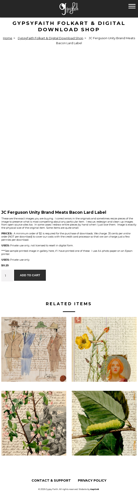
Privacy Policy (92, 480)
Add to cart (30, 275)
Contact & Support (51, 480)
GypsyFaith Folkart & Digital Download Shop (50, 38)
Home (7, 38)
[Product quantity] (7, 275)
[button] (132, 6)
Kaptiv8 (94, 489)
